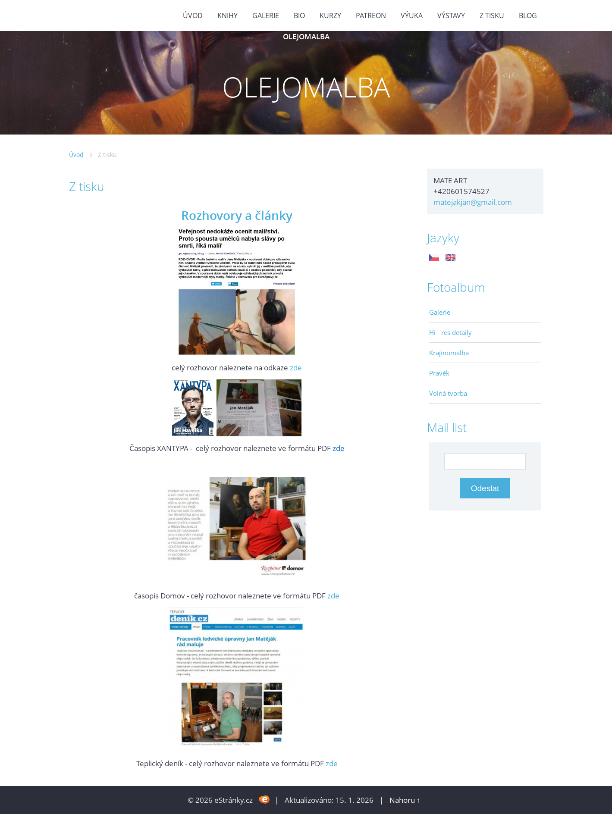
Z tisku (492, 15)
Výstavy (451, 15)
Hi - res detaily (450, 332)
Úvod (193, 15)
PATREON (371, 15)
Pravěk (439, 373)
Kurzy (330, 15)
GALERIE (265, 15)
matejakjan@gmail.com (472, 202)
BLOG (528, 15)
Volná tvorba (448, 393)
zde (296, 368)
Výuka (412, 15)
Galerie (439, 312)
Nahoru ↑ (405, 800)
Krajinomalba (449, 352)
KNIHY (227, 15)
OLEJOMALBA (306, 36)
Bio (299, 15)
